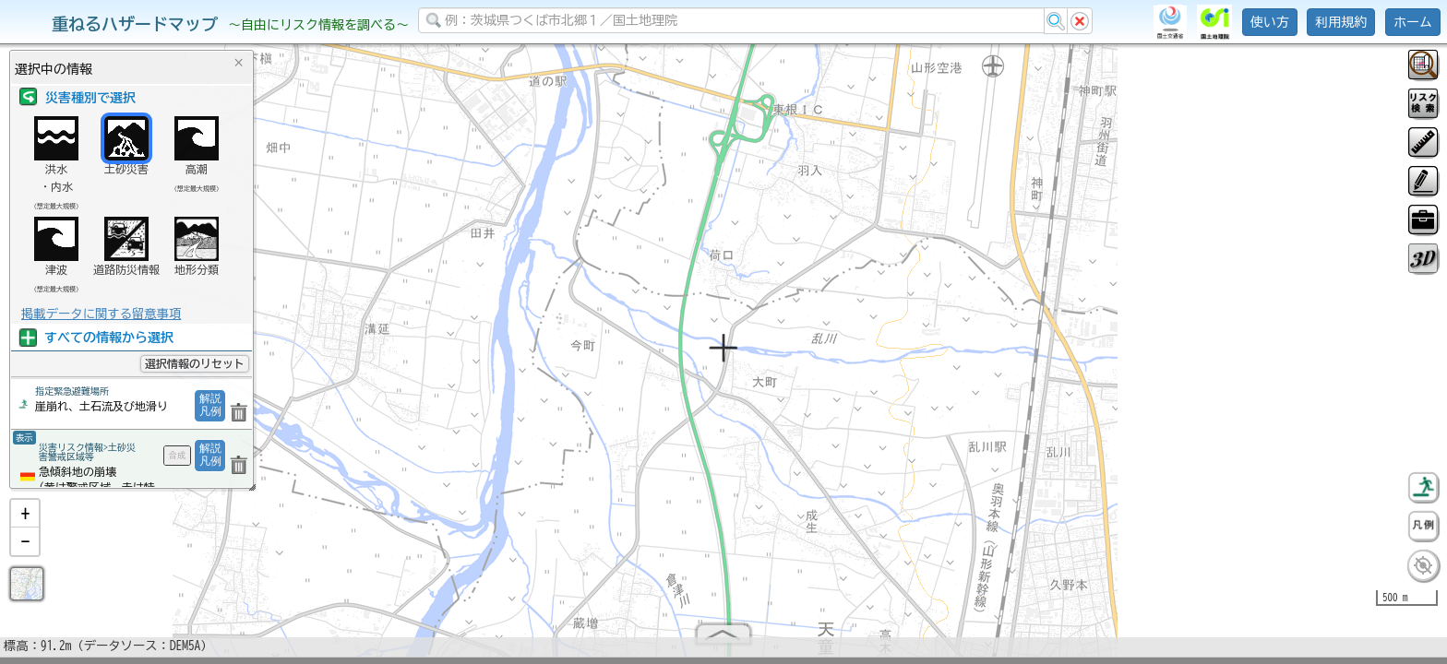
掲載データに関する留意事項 (101, 313)
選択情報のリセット (195, 363)
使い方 (1269, 22)
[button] (25, 521)
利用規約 (1341, 22)
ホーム (1412, 22)
